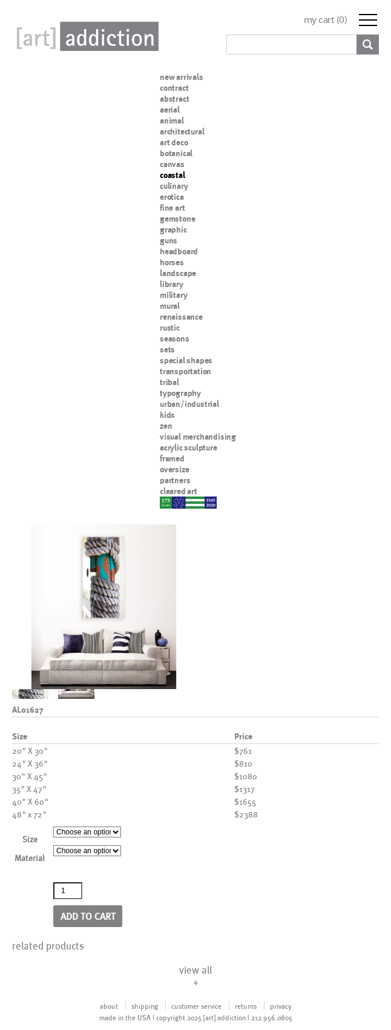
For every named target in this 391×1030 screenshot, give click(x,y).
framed (172, 458)
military (173, 295)
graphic (173, 229)
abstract (174, 99)
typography (180, 393)
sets (167, 349)
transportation (185, 371)
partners (175, 480)
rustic (170, 327)
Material (30, 858)
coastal (172, 175)
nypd (169, 502)
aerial (170, 109)
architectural (182, 131)
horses (172, 262)
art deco (174, 142)
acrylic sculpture (188, 447)
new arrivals (181, 77)
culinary (174, 186)
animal (172, 120)
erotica (172, 197)
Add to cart (88, 916)
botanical (176, 153)
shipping (144, 1006)
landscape (178, 273)
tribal (169, 382)
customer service (196, 1006)
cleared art (178, 491)
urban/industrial (189, 404)
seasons (174, 338)
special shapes (186, 360)
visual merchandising (198, 436)
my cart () (325, 20)
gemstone (177, 218)
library (171, 284)
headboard (179, 251)
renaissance (181, 317)
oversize (174, 469)
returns (246, 1006)
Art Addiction (85, 36)
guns (168, 240)
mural (170, 306)
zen (166, 426)
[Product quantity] (67, 890)
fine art (172, 208)
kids (167, 415)
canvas (172, 164)
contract (174, 88)
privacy (281, 1006)
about (109, 1006)
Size (30, 839)
